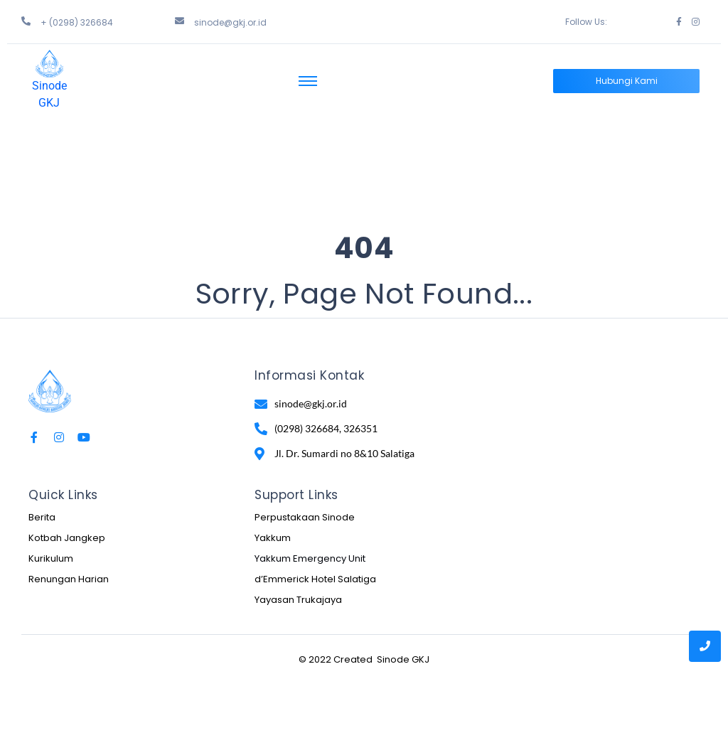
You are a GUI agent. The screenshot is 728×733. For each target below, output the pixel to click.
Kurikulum (50, 558)
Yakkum (273, 538)
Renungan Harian (68, 579)
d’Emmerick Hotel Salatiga (315, 579)
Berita (41, 517)
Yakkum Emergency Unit (310, 558)
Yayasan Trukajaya (298, 599)
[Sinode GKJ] (49, 63)
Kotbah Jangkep (66, 538)
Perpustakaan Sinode (305, 517)
